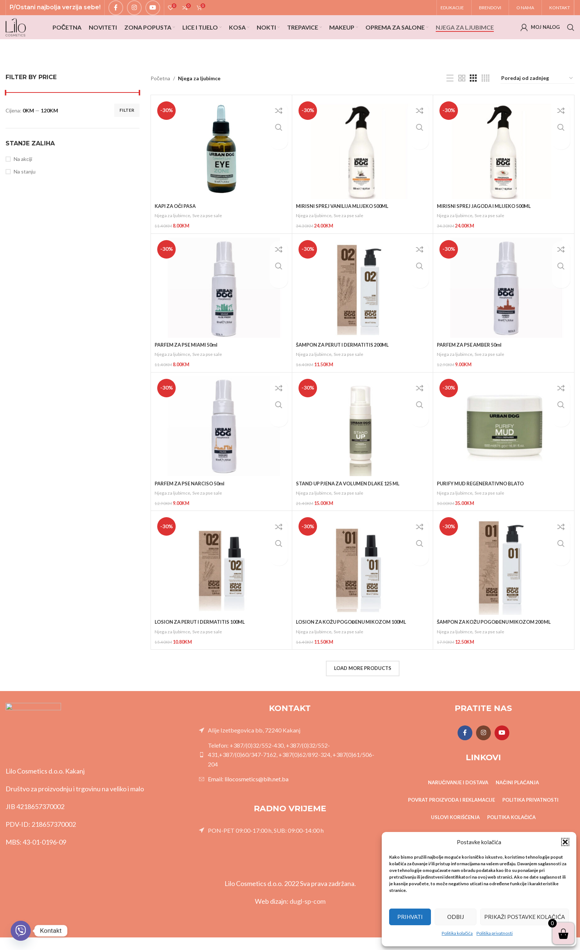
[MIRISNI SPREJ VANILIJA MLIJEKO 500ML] (362, 169)
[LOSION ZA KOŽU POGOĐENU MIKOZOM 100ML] (362, 579)
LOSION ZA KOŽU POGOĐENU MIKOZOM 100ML (356, 636)
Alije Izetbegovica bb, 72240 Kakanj (254, 742)
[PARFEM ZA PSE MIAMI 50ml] (221, 306)
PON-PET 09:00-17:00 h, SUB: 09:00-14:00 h (266, 842)
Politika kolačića (457, 933)
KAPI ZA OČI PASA (177, 226)
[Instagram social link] (134, 11)
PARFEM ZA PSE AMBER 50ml (472, 363)
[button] (565, 842)
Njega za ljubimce (173, 236)
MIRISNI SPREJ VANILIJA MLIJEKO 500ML (346, 226)
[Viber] (21, 931)
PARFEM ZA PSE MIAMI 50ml (189, 363)
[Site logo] (22, 41)
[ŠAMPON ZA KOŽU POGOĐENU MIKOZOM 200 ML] (503, 579)
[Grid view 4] (485, 99)
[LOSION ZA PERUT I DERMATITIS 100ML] (221, 579)
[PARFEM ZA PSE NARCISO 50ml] (221, 443)
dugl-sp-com (308, 914)
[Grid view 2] (461, 99)
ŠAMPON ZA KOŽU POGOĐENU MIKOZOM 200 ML (500, 636)
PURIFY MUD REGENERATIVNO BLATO (484, 499)
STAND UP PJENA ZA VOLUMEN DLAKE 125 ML (353, 499)
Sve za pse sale (211, 236)
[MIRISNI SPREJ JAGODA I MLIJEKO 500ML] (503, 169)
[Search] (570, 41)
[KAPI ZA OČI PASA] (221, 169)
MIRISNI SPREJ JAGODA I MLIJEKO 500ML (488, 226)
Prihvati (410, 916)
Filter (126, 131)
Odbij (455, 916)
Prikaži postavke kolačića (524, 916)
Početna (160, 99)
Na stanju (25, 192)
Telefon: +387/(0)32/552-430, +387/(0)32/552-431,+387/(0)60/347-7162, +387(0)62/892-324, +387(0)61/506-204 (291, 767)
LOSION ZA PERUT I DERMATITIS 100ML (204, 636)
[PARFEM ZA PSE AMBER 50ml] (503, 306)
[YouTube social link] (152, 11)
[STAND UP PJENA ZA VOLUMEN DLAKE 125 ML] (362, 443)
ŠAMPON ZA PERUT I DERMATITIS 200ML (347, 363)
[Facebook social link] (115, 11)
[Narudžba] (537, 99)
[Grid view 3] (473, 99)
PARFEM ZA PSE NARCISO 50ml (193, 499)
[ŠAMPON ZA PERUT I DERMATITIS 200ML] (362, 306)
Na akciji (23, 179)
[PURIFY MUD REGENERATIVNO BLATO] (503, 443)
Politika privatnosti (494, 933)
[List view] (449, 99)
